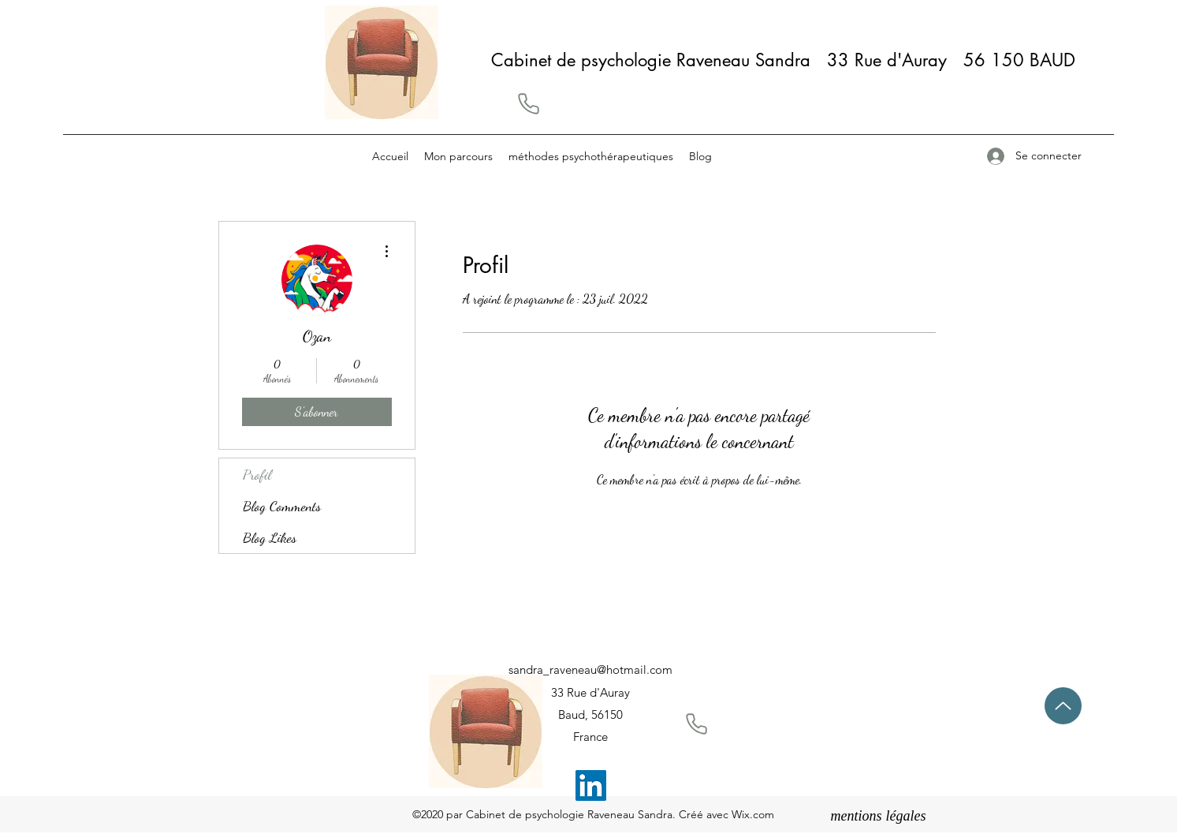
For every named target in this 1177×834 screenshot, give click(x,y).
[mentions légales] (879, 816)
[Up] (1063, 705)
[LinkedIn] (590, 785)
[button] (528, 103)
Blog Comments (282, 505)
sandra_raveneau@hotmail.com (590, 669)
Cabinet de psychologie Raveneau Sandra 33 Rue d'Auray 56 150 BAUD (788, 60)
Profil (257, 474)
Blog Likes (269, 537)
